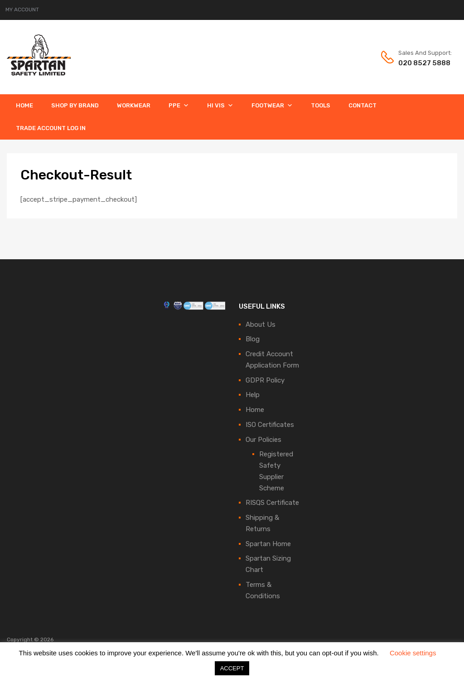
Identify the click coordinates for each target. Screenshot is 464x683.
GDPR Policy (265, 380)
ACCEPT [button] (232, 668)
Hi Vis (220, 105)
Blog (253, 339)
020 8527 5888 (420, 63)
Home (24, 105)
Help (253, 395)
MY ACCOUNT (22, 9)
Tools (320, 105)
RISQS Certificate (272, 503)
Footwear (272, 105)
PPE (179, 105)
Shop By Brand (75, 105)
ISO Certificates (270, 425)
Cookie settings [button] (413, 653)
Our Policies (263, 440)
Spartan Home (268, 544)
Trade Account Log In (51, 128)
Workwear (133, 105)
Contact (362, 105)
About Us (261, 324)
